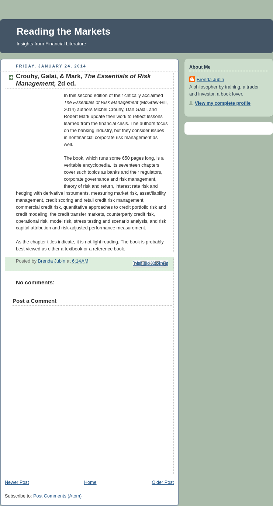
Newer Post (17, 482)
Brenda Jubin (210, 79)
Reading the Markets (63, 31)
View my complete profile (222, 103)
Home (90, 482)
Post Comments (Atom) (57, 496)
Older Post (163, 482)
